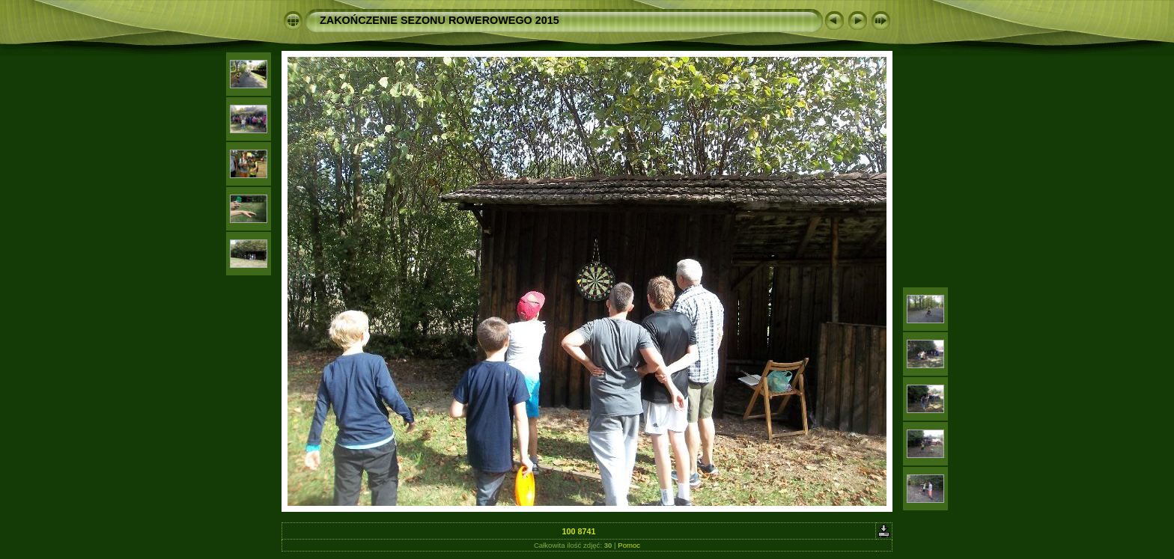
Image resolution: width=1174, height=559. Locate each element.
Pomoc (629, 545)
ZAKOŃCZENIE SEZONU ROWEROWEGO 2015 (439, 20)
